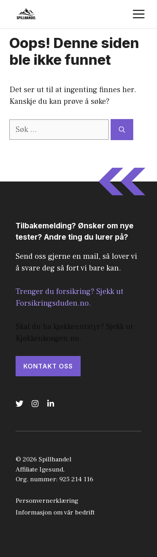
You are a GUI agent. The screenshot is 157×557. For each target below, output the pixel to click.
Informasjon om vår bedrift (55, 512)
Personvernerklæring (47, 500)
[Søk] (122, 129)
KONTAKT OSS (48, 366)
